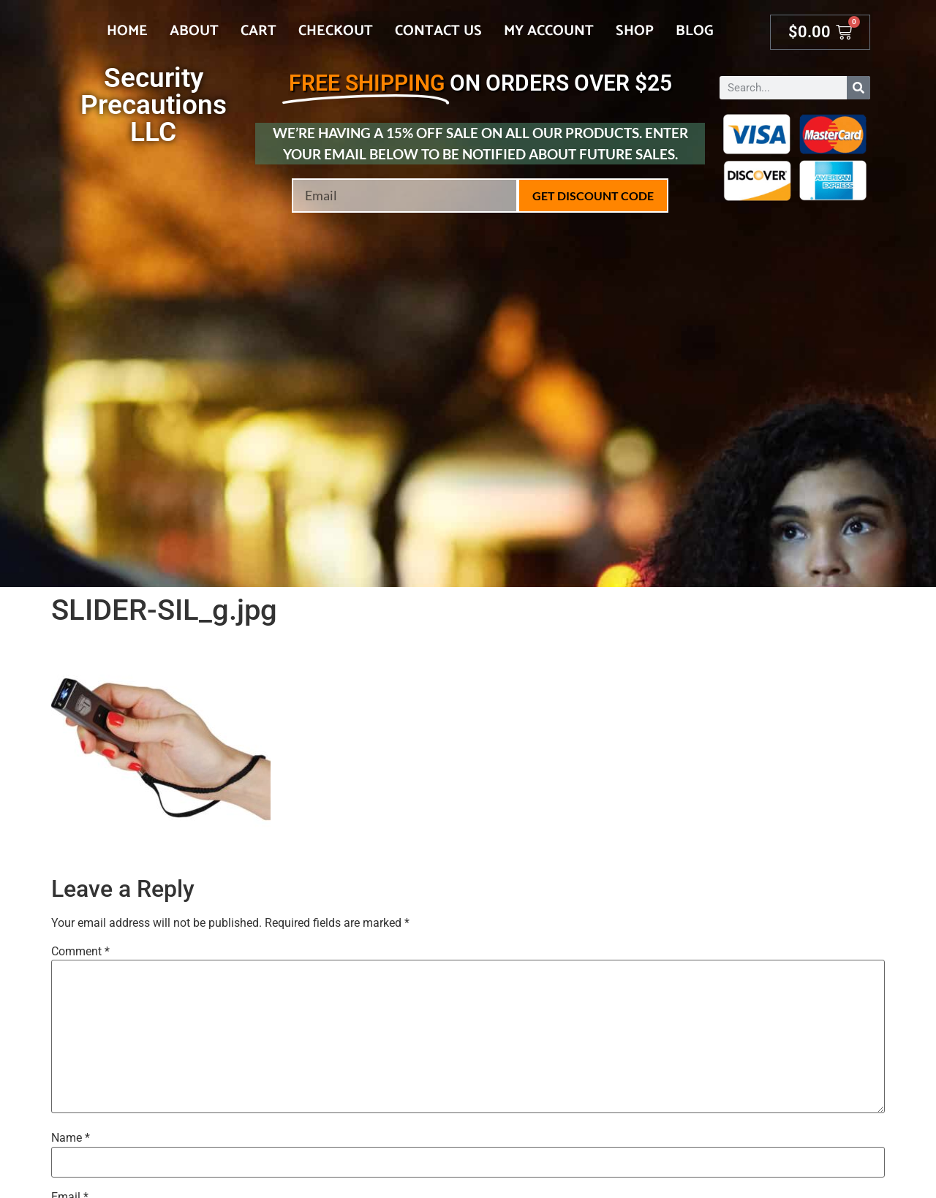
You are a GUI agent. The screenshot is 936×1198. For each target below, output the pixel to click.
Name (70, 1138)
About (194, 31)
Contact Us (438, 31)
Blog (695, 31)
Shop (635, 31)
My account (549, 31)
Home (127, 31)
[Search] (858, 87)
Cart (258, 31)
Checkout (335, 31)
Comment (80, 952)
